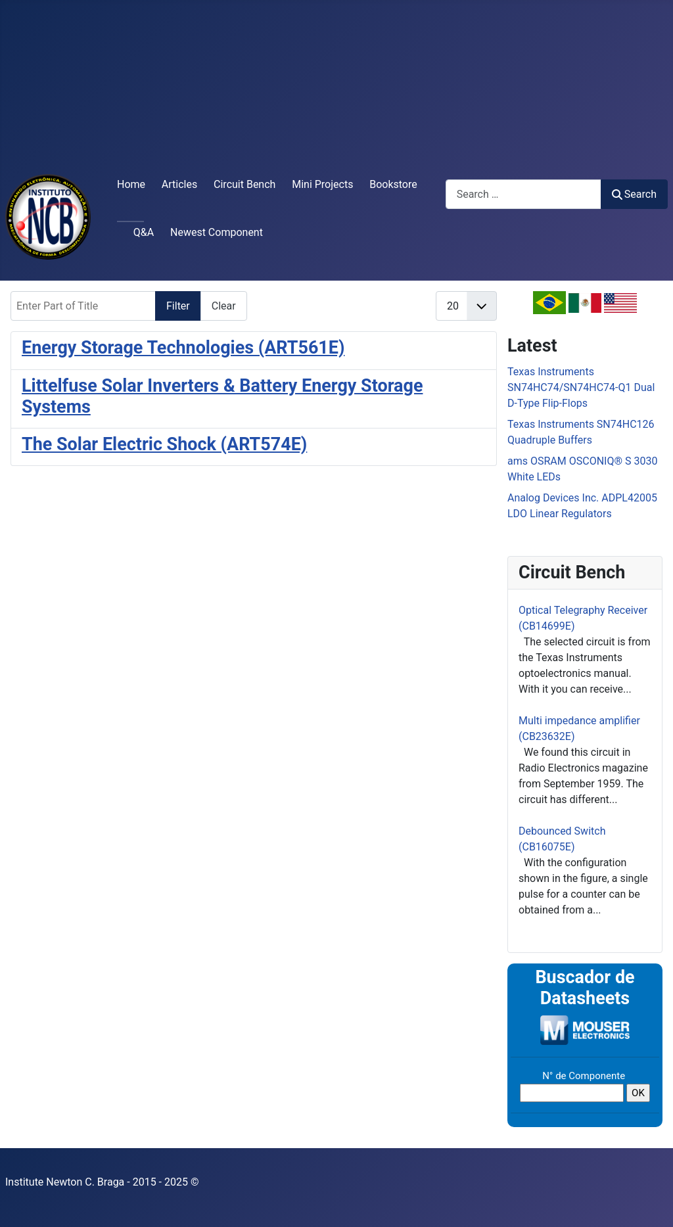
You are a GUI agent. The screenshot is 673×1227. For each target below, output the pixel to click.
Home (131, 184)
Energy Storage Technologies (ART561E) (183, 347)
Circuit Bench (244, 184)
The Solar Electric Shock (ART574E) (164, 444)
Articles (179, 184)
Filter (178, 306)
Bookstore (393, 184)
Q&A (143, 232)
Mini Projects (322, 184)
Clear (224, 306)
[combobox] (523, 194)
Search (634, 194)
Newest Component (216, 232)
